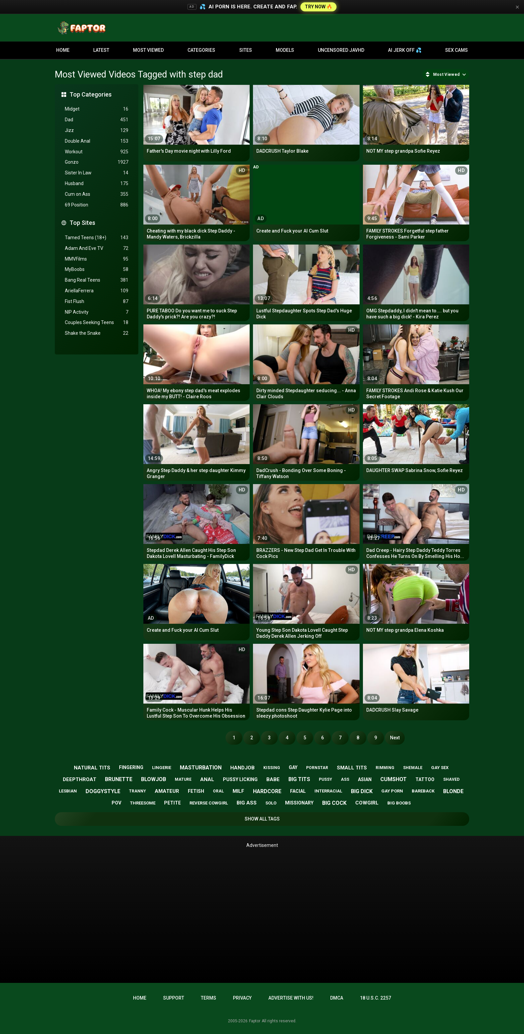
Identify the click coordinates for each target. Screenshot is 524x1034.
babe (273, 779)
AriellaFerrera (96, 291)
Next (395, 737)
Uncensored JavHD (341, 50)
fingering (131, 767)
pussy (325, 779)
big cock (334, 803)
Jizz (96, 130)
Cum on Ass (96, 194)
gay (293, 767)
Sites (245, 50)
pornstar (317, 767)
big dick (362, 791)
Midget (96, 109)
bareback (423, 790)
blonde (453, 791)
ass (345, 779)
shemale (412, 767)
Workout (96, 152)
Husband (96, 183)
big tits (299, 779)
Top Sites (82, 222)
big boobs (399, 802)
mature (183, 779)
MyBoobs (96, 269)
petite (172, 802)
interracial (328, 790)
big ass (247, 803)
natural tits (92, 768)
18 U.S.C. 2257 (375, 998)
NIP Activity (96, 312)
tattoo (424, 779)
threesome (142, 802)
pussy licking (240, 779)
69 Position (96, 205)
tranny (137, 791)
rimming (385, 767)
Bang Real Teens (96, 280)
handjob (242, 768)
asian (365, 779)
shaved (451, 779)
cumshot (393, 779)
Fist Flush (96, 301)
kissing (271, 767)
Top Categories (91, 94)
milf (238, 791)
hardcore (267, 791)
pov (116, 802)
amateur (167, 791)
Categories (201, 50)
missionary (299, 802)
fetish (196, 791)
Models (285, 50)
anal (207, 779)
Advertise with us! (290, 998)
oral (218, 791)
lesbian (68, 790)
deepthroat (79, 779)
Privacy (242, 998)
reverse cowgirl (208, 802)
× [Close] (517, 7)
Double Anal (96, 141)
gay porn (392, 790)
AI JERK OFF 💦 (404, 50)
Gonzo (96, 162)
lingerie (161, 767)
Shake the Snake (96, 333)
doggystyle (103, 791)
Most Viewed (148, 50)
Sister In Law (96, 173)
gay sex (439, 767)
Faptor (254, 1021)
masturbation (201, 767)
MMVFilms (96, 259)
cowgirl (367, 803)
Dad (96, 120)
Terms (208, 998)
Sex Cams (456, 50)
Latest (101, 50)
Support (173, 998)
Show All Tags (262, 819)
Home (63, 50)
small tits (352, 768)
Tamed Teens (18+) (96, 238)
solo (270, 802)
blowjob (153, 779)
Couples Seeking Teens (96, 322)
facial (298, 791)
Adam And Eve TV (96, 248)
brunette (118, 779)
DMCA (336, 998)
